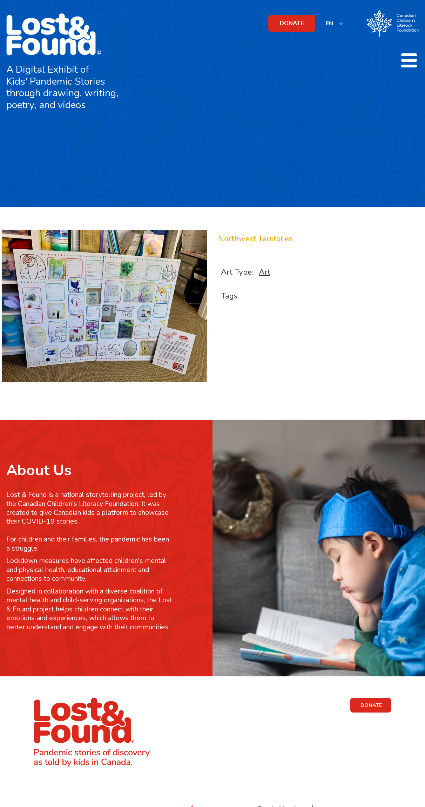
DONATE (292, 23)
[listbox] (334, 23)
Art (264, 272)
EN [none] (329, 23)
